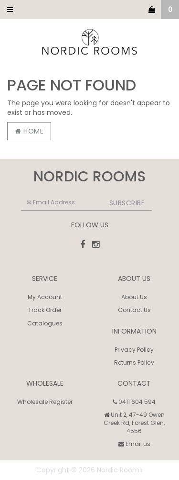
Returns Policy (134, 362)
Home (29, 131)
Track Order (45, 310)
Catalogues (45, 323)
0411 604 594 (134, 402)
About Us (134, 297)
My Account (45, 297)
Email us (134, 444)
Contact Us (134, 310)
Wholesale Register (45, 402)
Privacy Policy (134, 350)
